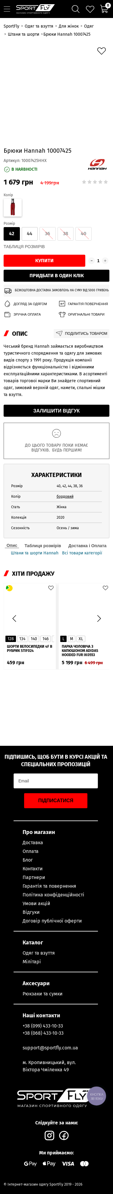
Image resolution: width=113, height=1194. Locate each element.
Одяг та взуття (39, 953)
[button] (98, 618)
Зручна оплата (22, 314)
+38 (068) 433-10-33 (43, 1033)
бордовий (65, 496)
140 (34, 638)
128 (11, 638)
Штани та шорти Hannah (34, 553)
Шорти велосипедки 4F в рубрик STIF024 (29, 648)
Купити (44, 260)
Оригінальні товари (81, 314)
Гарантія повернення (83, 304)
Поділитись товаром (81, 333)
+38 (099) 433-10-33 (43, 1026)
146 (45, 638)
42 (11, 233)
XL (81, 638)
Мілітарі (32, 961)
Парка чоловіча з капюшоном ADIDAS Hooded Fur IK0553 (80, 650)
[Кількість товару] (98, 260)
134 (22, 638)
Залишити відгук (56, 410)
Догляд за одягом (25, 304)
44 (29, 233)
